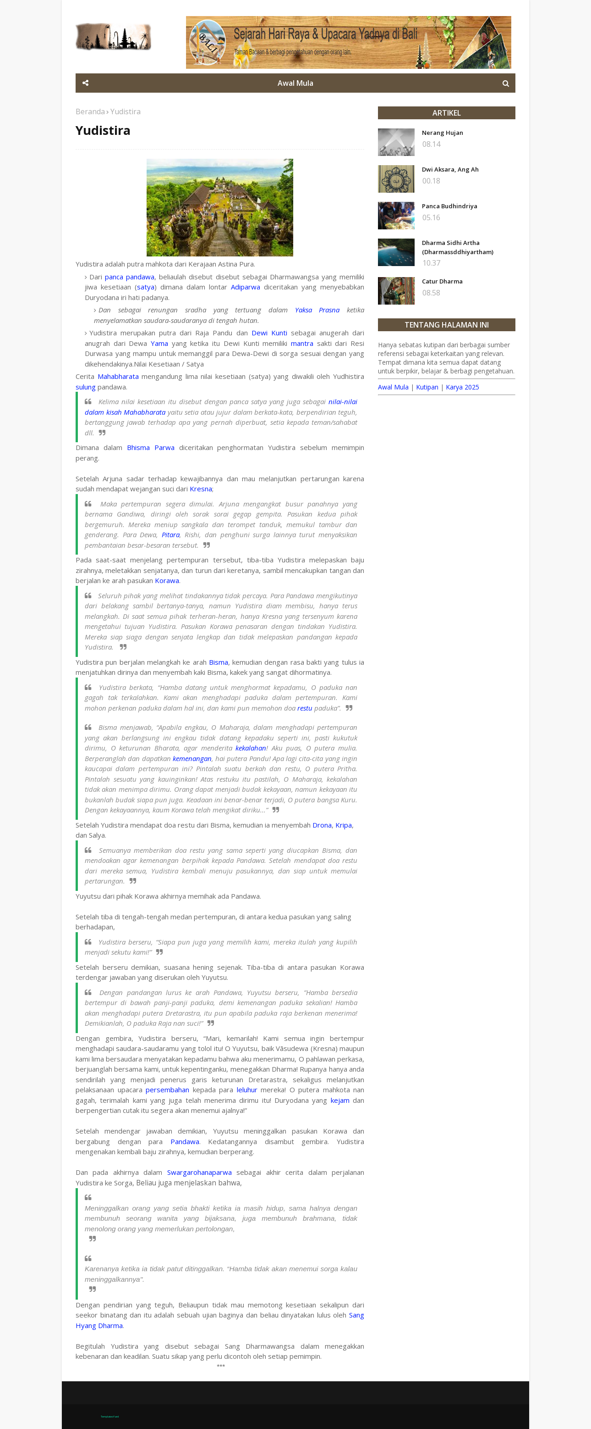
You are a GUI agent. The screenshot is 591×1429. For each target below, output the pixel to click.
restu (304, 707)
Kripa (343, 824)
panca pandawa (129, 276)
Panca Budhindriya (449, 206)
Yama (159, 343)
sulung (86, 386)
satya (145, 286)
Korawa (167, 580)
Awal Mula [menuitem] (295, 83)
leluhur (247, 1089)
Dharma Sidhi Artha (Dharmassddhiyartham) (457, 247)
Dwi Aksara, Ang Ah (450, 169)
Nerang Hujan (442, 132)
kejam (340, 1100)
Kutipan (427, 387)
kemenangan (192, 758)
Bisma (218, 662)
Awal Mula (393, 387)
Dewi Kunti (269, 332)
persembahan (167, 1089)
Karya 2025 (462, 387)
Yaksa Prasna (317, 309)
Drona (322, 824)
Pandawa (184, 1141)
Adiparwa (245, 286)
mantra (302, 343)
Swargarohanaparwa (199, 1172)
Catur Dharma (442, 281)
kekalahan (250, 747)
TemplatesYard (110, 1416)
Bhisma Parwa (151, 447)
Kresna (201, 488)
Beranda (90, 111)
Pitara (171, 534)
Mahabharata (118, 376)
